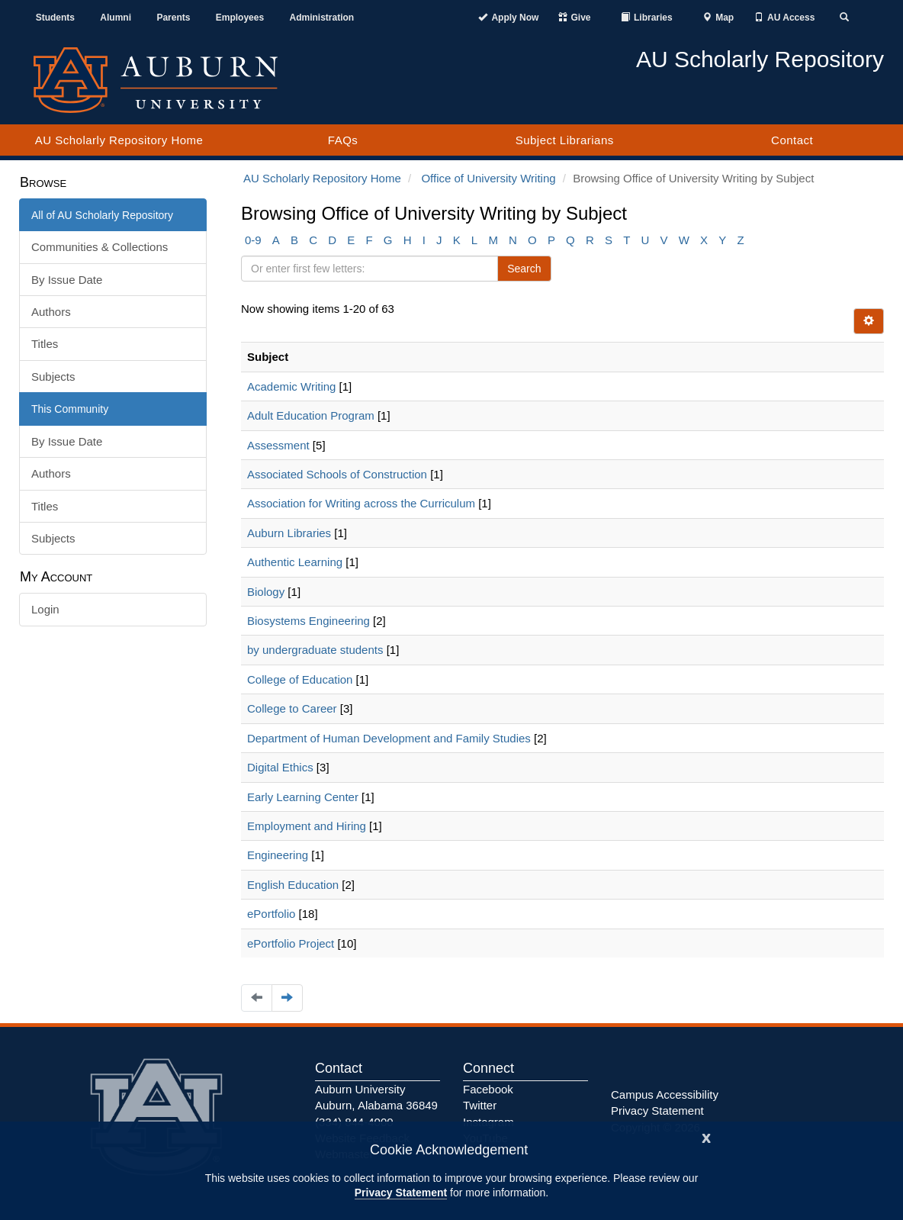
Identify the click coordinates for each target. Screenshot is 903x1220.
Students (55, 17)
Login (45, 609)
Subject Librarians (565, 140)
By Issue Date (66, 279)
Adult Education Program (310, 415)
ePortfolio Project (290, 943)
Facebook (488, 1089)
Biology (265, 591)
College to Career (292, 708)
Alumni (115, 17)
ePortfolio (271, 913)
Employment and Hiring (306, 825)
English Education (293, 884)
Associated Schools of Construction (337, 474)
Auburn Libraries (289, 532)
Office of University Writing (488, 178)
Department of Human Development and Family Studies (389, 738)
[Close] (706, 1136)
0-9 (253, 239)
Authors (51, 311)
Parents (173, 17)
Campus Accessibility (664, 1094)
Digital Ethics (280, 767)
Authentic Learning (294, 561)
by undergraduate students (315, 649)
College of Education (299, 679)
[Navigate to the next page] (287, 997)
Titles (44, 343)
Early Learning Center (302, 796)
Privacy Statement (401, 1192)
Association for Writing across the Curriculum (361, 503)
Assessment (278, 445)
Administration (321, 17)
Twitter (479, 1105)
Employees (240, 17)
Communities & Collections (99, 246)
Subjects (53, 376)
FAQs (343, 140)
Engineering (277, 854)
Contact (792, 140)
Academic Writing (291, 386)
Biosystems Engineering (308, 620)
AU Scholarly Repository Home (119, 140)
